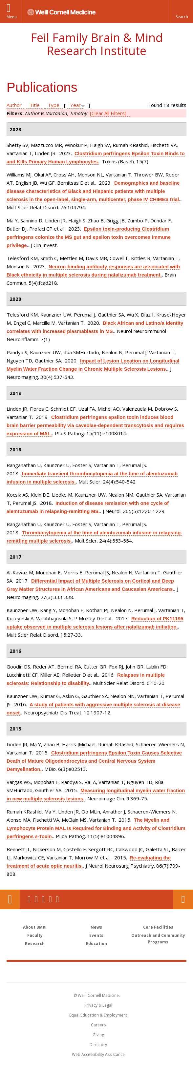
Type (53, 105)
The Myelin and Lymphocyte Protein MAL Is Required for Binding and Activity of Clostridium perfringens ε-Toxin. (96, 828)
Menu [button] (12, 17)
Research (35, 943)
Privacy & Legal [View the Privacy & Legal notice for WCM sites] (98, 1005)
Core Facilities (158, 927)
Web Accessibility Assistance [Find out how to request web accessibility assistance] (98, 1054)
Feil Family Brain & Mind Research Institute (97, 44)
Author (14, 105)
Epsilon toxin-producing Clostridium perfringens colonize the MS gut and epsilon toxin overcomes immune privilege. (89, 237)
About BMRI (35, 927)
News (96, 927)
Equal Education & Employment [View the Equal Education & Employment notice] (98, 1015)
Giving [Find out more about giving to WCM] (98, 1035)
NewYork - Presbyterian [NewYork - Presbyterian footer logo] (141, 972)
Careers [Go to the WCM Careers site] (98, 1025)
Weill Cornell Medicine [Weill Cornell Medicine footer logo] (58, 972)
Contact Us (183, 899)
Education (96, 943)
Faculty (35, 935)
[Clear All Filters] (108, 113)
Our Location (10, 899)
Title (35, 105)
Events (96, 935)
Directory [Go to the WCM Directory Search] (98, 1044)
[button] (181, 11)
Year (75, 105)
